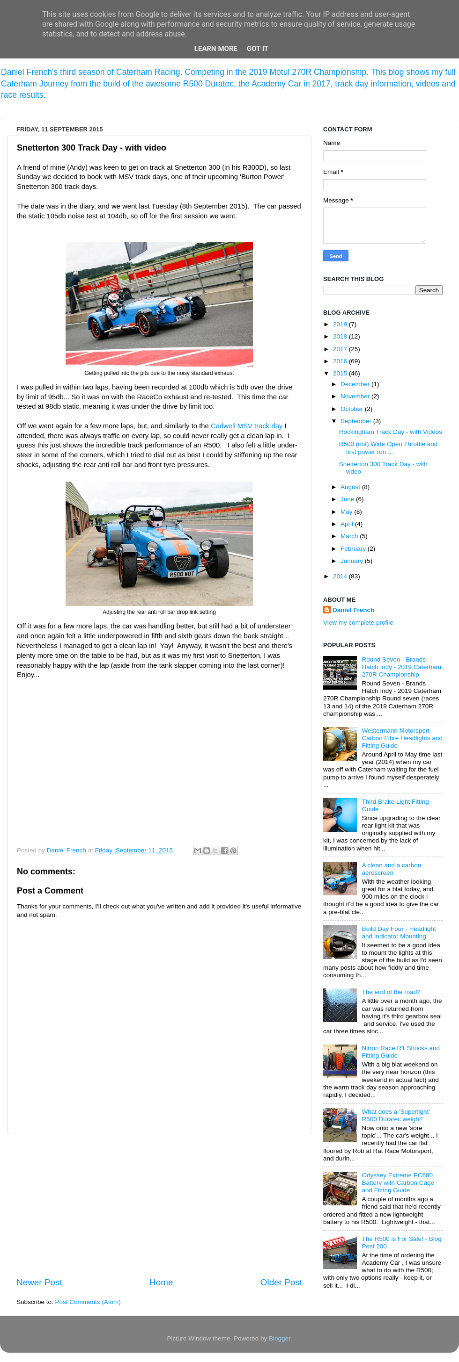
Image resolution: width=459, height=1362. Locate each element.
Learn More (215, 48)
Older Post (281, 1282)
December (356, 384)
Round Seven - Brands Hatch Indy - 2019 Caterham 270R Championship (401, 667)
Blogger (279, 1338)
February (354, 548)
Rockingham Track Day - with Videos (390, 431)
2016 (341, 361)
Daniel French (353, 609)
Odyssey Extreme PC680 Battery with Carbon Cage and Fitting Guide (398, 1183)
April (348, 523)
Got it (257, 48)
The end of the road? (391, 991)
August (351, 486)
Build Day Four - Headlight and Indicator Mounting (399, 932)
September (357, 421)
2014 (341, 576)
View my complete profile (358, 622)
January (353, 560)
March (350, 536)
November (356, 396)
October (353, 408)
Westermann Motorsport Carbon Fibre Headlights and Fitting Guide (402, 738)
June (348, 499)
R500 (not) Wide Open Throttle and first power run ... (388, 447)
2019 (341, 324)
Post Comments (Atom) (88, 1301)
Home (161, 1282)
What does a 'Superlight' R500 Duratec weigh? (396, 1115)
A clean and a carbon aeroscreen (391, 869)
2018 (341, 336)
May (347, 511)
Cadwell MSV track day (246, 426)
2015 (341, 373)
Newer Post (39, 1282)
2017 (341, 349)
